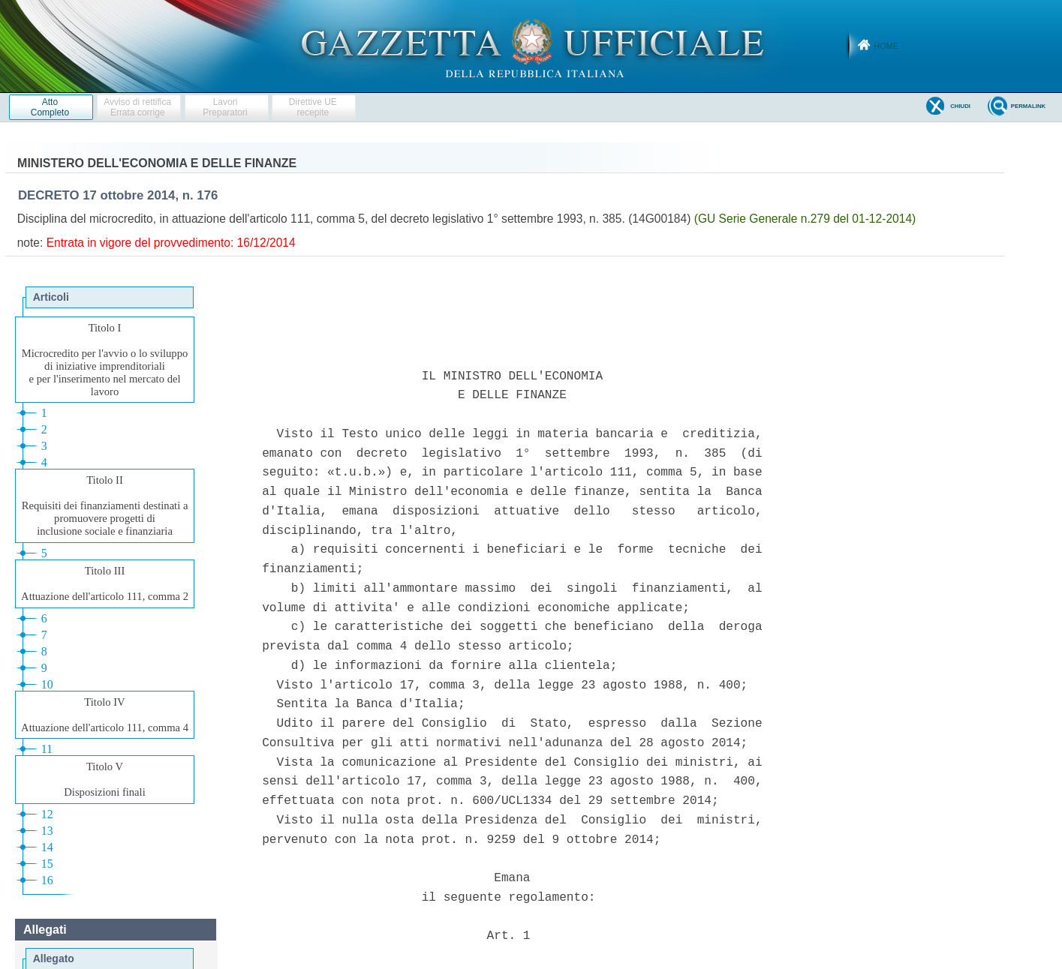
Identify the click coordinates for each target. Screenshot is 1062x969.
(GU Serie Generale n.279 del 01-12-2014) (805, 218)
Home (886, 45)
